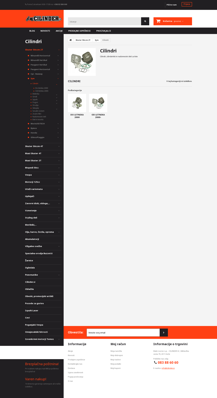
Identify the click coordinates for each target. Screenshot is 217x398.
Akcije (70, 351)
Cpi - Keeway (36, 74)
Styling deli (31, 217)
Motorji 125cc (32, 181)
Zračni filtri (36, 114)
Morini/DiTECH (37, 123)
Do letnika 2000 (77, 116)
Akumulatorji (32, 239)
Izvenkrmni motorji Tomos (39, 339)
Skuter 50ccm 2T (34, 49)
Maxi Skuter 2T (33, 160)
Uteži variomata (34, 189)
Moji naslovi (116, 359)
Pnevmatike (31, 274)
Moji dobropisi (117, 355)
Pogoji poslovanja (75, 376)
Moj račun (118, 344)
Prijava (187, 4)
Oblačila (29, 289)
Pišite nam (172, 4)
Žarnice (29, 260)
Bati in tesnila (37, 119)
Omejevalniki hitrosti (36, 331)
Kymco (33, 128)
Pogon (35, 102)
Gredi (34, 96)
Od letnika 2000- (98, 116)
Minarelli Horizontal (40, 55)
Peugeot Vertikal (38, 64)
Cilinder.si (30, 281)
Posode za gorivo (34, 303)
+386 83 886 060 (60, 4)
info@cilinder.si (168, 368)
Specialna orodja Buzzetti (39, 253)
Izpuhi (35, 99)
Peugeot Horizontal (40, 69)
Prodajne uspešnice (76, 359)
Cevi (27, 317)
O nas (70, 381)
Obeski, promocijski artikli (39, 296)
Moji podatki (116, 364)
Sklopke (35, 108)
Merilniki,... (31, 224)
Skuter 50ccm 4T (34, 146)
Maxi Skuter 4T (33, 153)
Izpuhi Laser (31, 310)
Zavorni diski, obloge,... (37, 203)
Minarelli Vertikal (38, 60)
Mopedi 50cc (32, 167)
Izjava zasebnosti (75, 372)
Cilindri (35, 83)
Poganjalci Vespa (34, 324)
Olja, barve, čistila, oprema (39, 231)
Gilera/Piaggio (37, 137)
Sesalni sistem (38, 111)
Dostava (71, 368)
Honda (33, 132)
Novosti (71, 355)
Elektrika (35, 94)
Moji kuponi (116, 368)
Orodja (35, 105)
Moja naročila (116, 351)
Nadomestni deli (39, 116)
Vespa (28, 174)
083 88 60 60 (168, 362)
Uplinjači (29, 196)
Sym (32, 78)
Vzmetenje (31, 210)
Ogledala (30, 267)
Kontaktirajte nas (75, 364)
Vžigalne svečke (33, 246)
